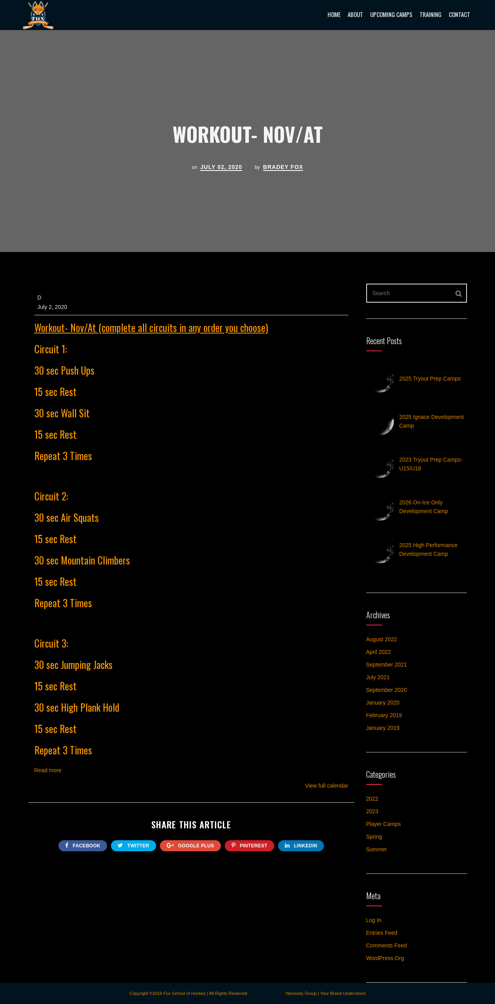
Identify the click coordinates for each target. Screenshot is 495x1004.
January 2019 (383, 728)
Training (431, 14)
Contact (459, 14)
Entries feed (381, 933)
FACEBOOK (82, 846)
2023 (372, 811)
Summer (376, 849)
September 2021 (386, 664)
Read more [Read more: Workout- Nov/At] (48, 770)
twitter (133, 846)
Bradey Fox (283, 167)
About (355, 14)
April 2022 (378, 652)
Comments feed (386, 945)
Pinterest (249, 846)
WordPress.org (385, 958)
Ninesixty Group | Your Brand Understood (325, 993)
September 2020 (386, 690)
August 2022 (381, 639)
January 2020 (383, 702)
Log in (374, 920)
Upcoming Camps (391, 14)
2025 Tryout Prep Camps (430, 378)
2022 (372, 799)
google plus (190, 846)
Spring (374, 837)
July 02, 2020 (221, 167)
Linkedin (301, 846)
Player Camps (383, 824)
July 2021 (378, 677)
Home (334, 14)
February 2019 (384, 715)
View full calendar (326, 785)
